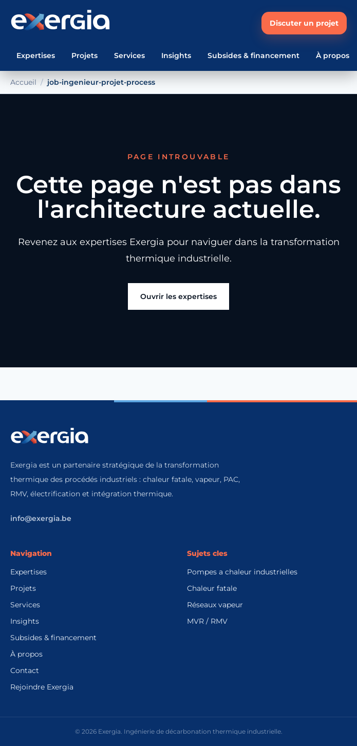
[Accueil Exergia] (60, 23)
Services (129, 55)
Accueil (23, 82)
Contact (24, 670)
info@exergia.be (40, 518)
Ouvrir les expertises (178, 296)
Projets (84, 55)
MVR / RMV (207, 621)
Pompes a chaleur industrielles (242, 571)
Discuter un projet (304, 23)
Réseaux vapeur (215, 604)
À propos (332, 55)
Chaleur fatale (212, 588)
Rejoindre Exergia (41, 687)
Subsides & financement (253, 55)
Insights (176, 55)
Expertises (35, 55)
